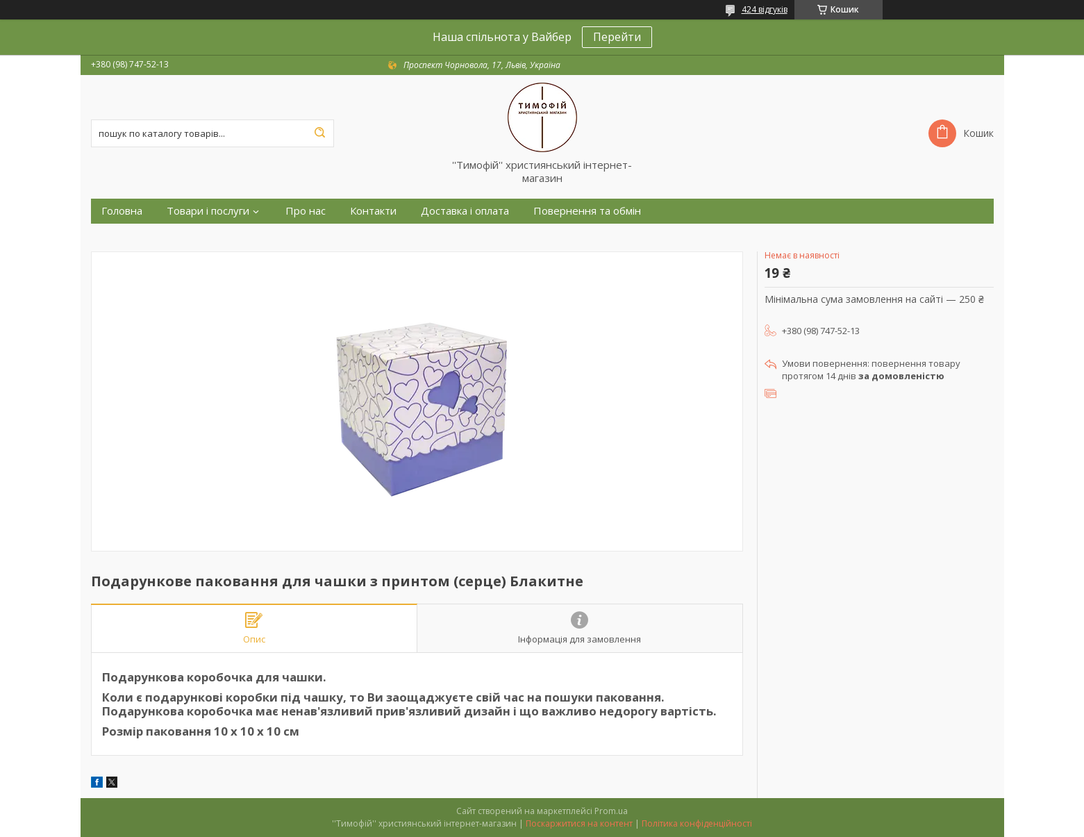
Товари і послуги (208, 211)
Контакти (373, 211)
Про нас (305, 211)
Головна (121, 211)
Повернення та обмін (587, 211)
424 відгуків (764, 9)
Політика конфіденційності (697, 823)
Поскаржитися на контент (579, 823)
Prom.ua (611, 811)
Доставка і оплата (465, 211)
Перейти (617, 36)
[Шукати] (320, 133)
